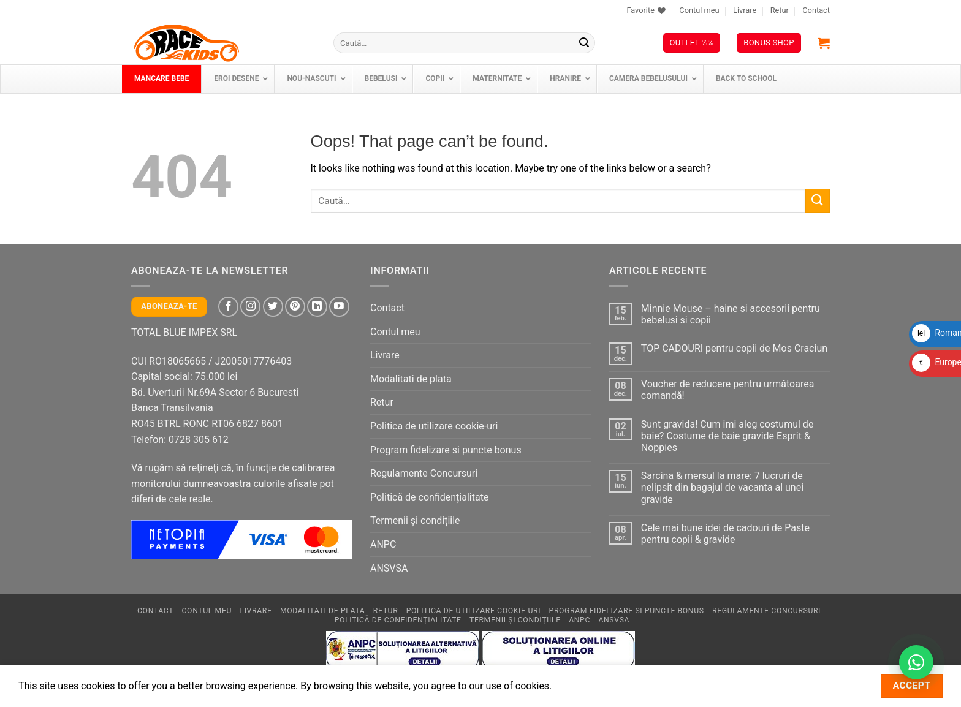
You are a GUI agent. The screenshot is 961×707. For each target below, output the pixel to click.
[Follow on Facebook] (228, 307)
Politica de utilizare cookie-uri (434, 426)
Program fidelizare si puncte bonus (446, 450)
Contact (816, 10)
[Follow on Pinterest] (295, 307)
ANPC (383, 544)
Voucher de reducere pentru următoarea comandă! (728, 389)
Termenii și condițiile (415, 520)
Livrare (744, 10)
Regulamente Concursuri (423, 473)
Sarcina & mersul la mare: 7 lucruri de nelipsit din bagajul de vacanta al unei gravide (722, 487)
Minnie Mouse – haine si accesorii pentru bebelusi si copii (730, 314)
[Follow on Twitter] (273, 307)
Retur (779, 10)
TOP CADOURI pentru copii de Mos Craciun (734, 348)
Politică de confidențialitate (429, 497)
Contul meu (699, 10)
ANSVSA (389, 568)
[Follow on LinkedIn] (317, 307)
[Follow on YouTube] (339, 307)
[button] (824, 42)
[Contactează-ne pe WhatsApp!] (916, 662)
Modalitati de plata (411, 379)
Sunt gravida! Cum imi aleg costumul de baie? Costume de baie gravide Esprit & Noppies (727, 435)
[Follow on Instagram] (250, 307)
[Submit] (584, 42)
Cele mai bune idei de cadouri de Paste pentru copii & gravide (725, 533)
